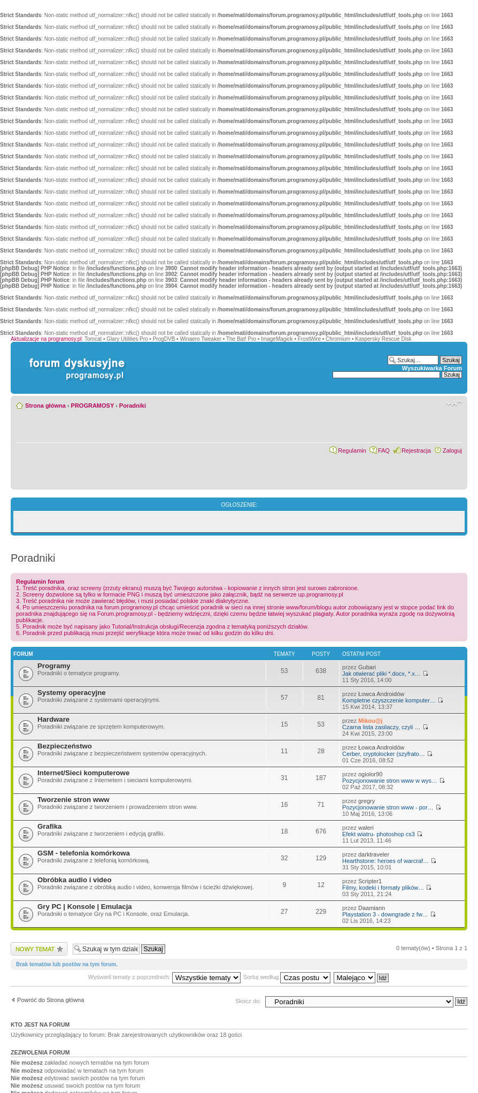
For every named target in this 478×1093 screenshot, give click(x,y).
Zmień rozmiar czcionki (454, 403)
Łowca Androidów (381, 694)
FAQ (384, 450)
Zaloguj (452, 450)
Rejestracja (416, 450)
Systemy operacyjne (71, 693)
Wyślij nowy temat (39, 949)
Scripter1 (370, 881)
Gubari (367, 667)
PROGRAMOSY (92, 405)
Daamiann (371, 908)
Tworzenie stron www (73, 800)
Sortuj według (287, 977)
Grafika (49, 826)
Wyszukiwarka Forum (432, 368)
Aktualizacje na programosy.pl (46, 339)
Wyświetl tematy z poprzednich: (164, 977)
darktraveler (373, 854)
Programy (54, 666)
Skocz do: (248, 1001)
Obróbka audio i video (74, 880)
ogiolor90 (370, 774)
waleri (366, 827)
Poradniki (132, 405)
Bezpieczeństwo (64, 746)
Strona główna (45, 405)
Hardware (53, 719)
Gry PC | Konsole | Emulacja (84, 907)
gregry (366, 801)
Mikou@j (370, 720)
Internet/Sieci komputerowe (83, 773)
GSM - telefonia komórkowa (83, 853)
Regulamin (352, 450)
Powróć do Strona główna (50, 1000)
